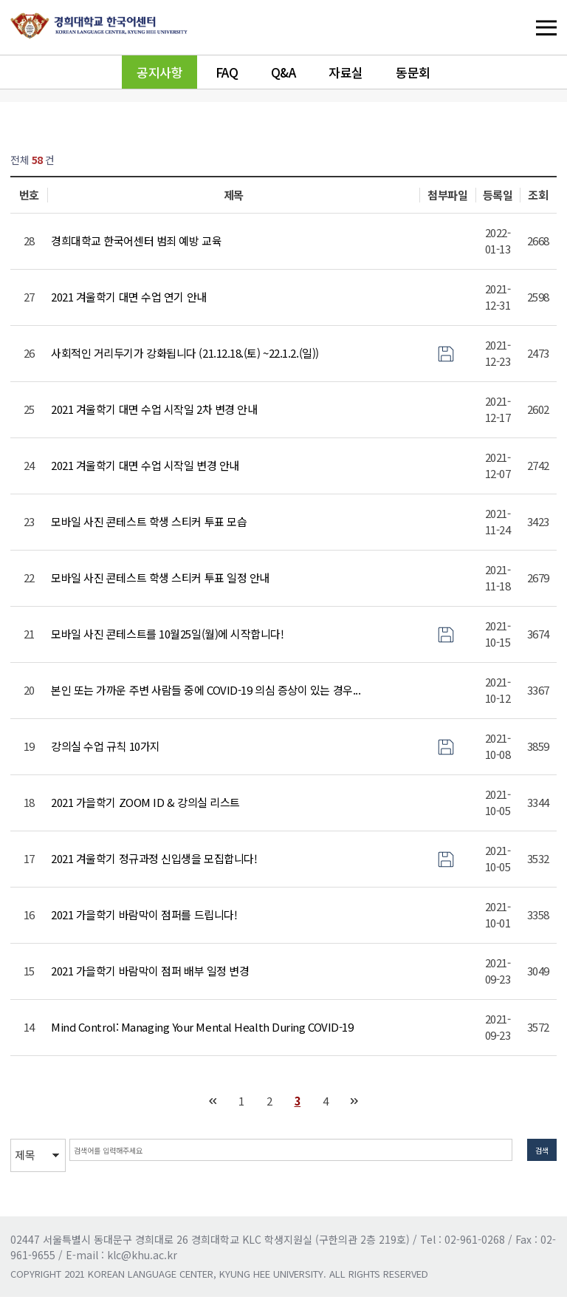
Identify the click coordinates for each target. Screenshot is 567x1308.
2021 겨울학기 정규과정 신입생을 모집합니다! (154, 858)
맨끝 (355, 1101)
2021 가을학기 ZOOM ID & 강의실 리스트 (145, 802)
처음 (213, 1101)
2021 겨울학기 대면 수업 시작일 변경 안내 (145, 465)
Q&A (283, 72)
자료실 (346, 72)
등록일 (498, 194)
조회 (538, 194)
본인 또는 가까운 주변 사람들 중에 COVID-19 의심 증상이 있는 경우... (205, 690)
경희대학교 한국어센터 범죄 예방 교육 (136, 240)
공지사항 (159, 72)
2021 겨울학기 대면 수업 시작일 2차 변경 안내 (154, 409)
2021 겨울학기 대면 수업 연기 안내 (129, 296)
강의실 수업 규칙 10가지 (105, 746)
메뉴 (516, 27)
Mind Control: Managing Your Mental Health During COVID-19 (202, 1027)
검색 (534, 1154)
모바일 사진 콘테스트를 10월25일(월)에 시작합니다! (167, 633)
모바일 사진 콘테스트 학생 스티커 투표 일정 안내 (160, 577)
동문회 (413, 72)
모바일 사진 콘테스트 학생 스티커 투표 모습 (149, 521)
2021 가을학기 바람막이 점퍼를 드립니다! (144, 914)
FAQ (227, 72)
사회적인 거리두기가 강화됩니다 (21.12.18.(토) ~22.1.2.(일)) (185, 353)
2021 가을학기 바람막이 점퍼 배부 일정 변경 (150, 970)
